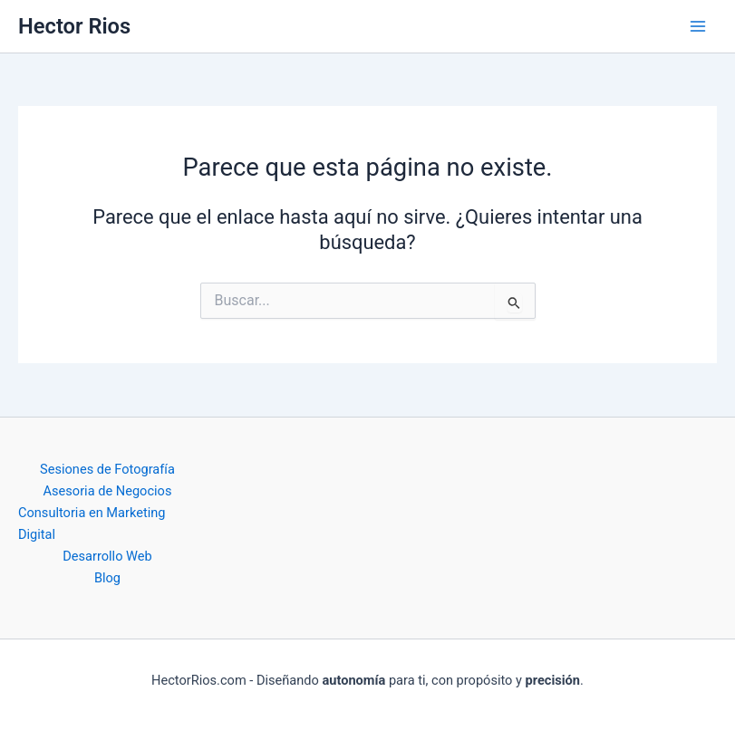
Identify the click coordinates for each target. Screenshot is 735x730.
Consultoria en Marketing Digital (91, 523)
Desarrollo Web (107, 556)
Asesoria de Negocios (108, 491)
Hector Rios (74, 26)
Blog (107, 578)
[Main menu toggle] (698, 26)
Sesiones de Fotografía (107, 469)
